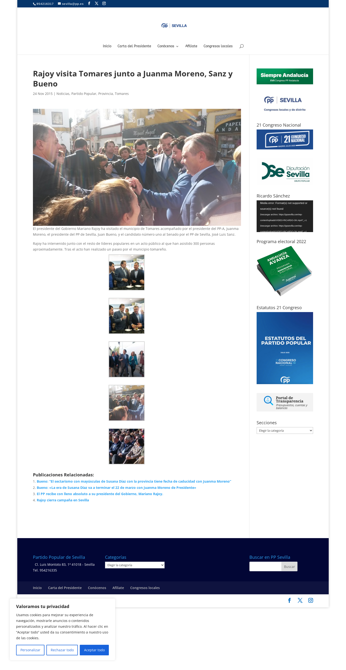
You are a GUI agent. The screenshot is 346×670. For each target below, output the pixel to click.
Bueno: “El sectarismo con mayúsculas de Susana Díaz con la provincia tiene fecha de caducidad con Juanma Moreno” (134, 481)
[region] (62, 629)
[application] (285, 216)
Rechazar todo (62, 650)
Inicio (107, 46)
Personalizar (30, 650)
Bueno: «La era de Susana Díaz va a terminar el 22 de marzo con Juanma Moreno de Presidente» (116, 487)
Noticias (62, 93)
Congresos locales (218, 46)
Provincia (105, 93)
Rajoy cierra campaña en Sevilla (63, 500)
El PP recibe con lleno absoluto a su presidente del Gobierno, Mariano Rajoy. (100, 494)
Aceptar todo (94, 650)
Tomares (122, 93)
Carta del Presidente (134, 46)
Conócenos (165, 46)
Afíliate (191, 46)
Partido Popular (83, 93)
